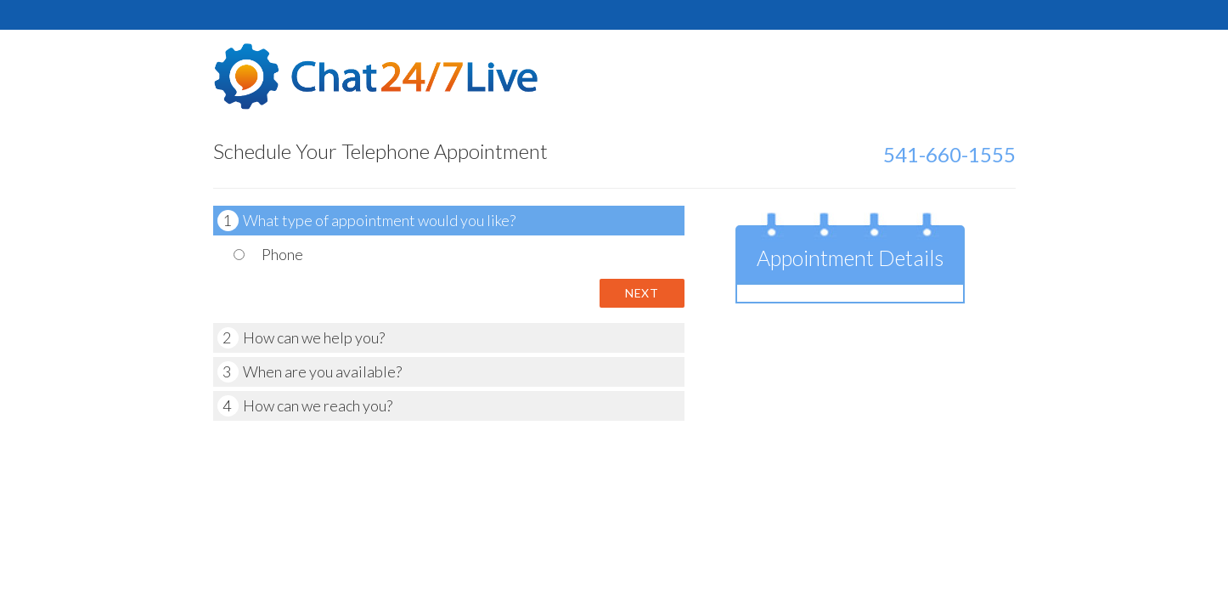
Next (641, 293)
